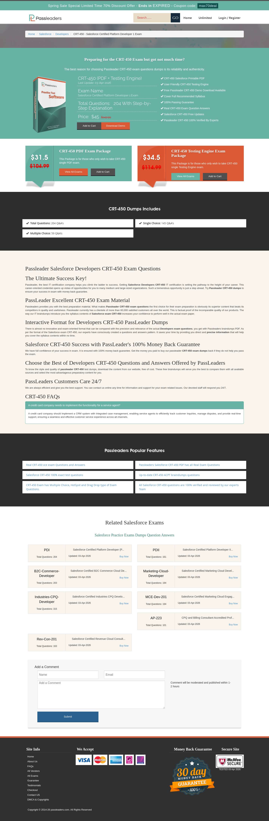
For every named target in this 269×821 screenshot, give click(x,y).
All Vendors (34, 771)
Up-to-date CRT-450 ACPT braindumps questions (169, 475)
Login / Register (229, 17)
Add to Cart (89, 125)
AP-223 (156, 618)
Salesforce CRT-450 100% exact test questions (54, 475)
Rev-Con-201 (47, 639)
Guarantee (33, 780)
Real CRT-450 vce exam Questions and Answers (55, 465)
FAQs (31, 766)
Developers (62, 34)
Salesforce (45, 34)
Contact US (34, 795)
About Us (33, 761)
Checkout (33, 790)
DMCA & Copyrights (38, 799)
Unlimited (205, 17)
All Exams (33, 775)
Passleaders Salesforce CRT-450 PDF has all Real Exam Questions (179, 465)
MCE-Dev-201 (156, 597)
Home (187, 17)
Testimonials (34, 785)
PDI (47, 550)
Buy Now (124, 556)
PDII (156, 550)
